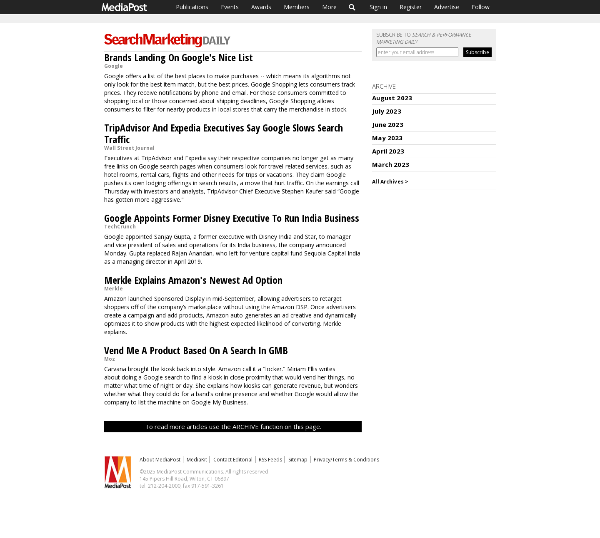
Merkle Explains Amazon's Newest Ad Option (193, 280)
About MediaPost (160, 459)
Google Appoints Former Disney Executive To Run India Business (231, 218)
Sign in (378, 7)
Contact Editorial (232, 459)
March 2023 (390, 164)
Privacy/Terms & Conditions (346, 459)
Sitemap (298, 459)
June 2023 (387, 124)
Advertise (446, 7)
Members (297, 7)
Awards (261, 7)
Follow (481, 7)
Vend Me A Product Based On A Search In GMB (196, 350)
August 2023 (392, 98)
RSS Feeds (270, 459)
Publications (192, 7)
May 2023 (387, 138)
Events (230, 7)
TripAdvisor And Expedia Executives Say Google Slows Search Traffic (223, 133)
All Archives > (390, 181)
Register (411, 7)
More (329, 7)
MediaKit (197, 459)
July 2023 (386, 111)
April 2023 (388, 151)
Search (352, 7)
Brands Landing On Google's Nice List (178, 57)
